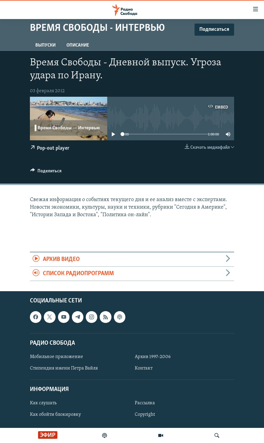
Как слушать (43, 403)
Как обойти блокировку (55, 414)
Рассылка (145, 403)
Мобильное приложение (56, 356)
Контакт (144, 368)
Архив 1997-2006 (153, 356)
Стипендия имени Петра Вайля (64, 368)
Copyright (145, 414)
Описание (77, 45)
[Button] (46, 172)
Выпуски (45, 45)
